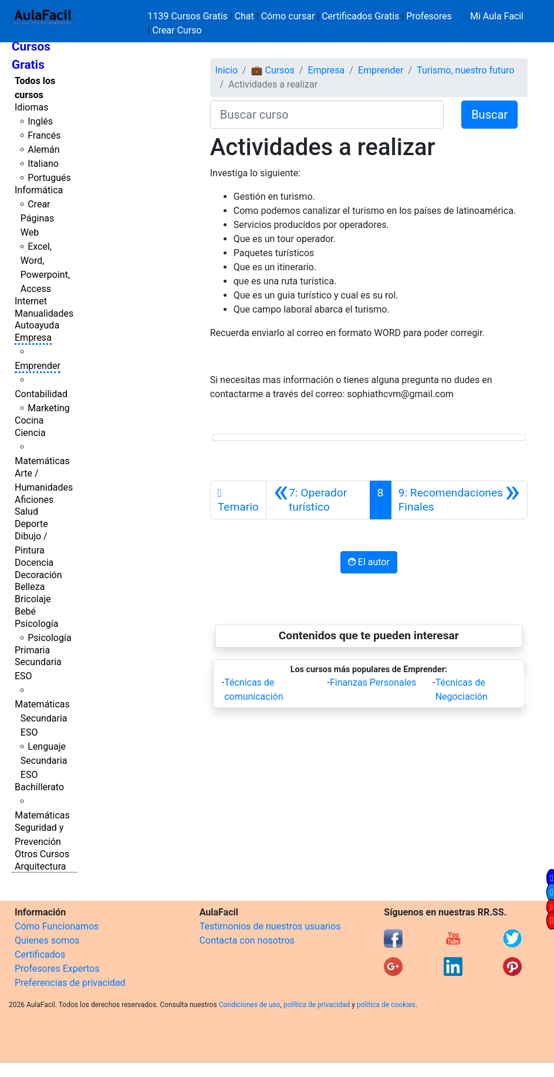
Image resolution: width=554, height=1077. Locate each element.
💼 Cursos (273, 70)
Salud (26, 511)
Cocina (29, 420)
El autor (369, 562)
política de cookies (386, 1005)
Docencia (34, 562)
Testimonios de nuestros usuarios (270, 926)
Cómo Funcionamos (57, 926)
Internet (31, 301)
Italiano (43, 163)
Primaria (32, 650)
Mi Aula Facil (496, 16)
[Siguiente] (459, 500)
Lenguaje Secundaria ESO (44, 760)
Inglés (40, 121)
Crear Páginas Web (37, 218)
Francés (44, 135)
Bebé (25, 611)
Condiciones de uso (250, 1005)
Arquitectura (40, 866)
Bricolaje (33, 599)
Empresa (33, 337)
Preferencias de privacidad (70, 982)
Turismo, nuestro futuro (465, 70)
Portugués (49, 177)
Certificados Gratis (360, 16)
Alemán (43, 149)
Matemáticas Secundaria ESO (42, 718)
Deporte (31, 523)
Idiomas (31, 107)
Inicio (226, 70)
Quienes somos (47, 940)
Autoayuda (37, 325)
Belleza (30, 586)
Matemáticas (42, 461)
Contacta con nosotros (247, 940)
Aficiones (34, 499)
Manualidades (44, 313)
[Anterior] (318, 500)
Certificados (40, 954)
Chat (244, 16)
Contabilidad (41, 394)
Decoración (38, 575)
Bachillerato (39, 787)
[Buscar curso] (327, 114)
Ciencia (30, 432)
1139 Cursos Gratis (189, 16)
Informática (39, 190)
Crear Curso (176, 30)
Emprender (37, 365)
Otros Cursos (42, 854)
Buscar (489, 115)
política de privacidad (316, 1005)
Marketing (48, 408)
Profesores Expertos (57, 968)
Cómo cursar (288, 16)
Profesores (429, 16)
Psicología (36, 623)
